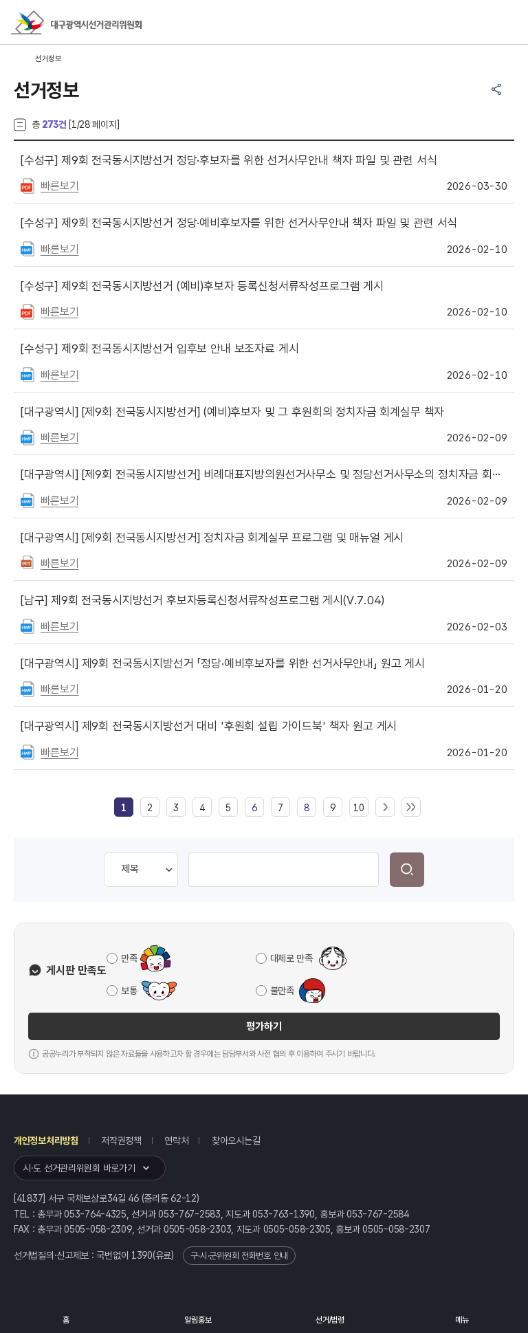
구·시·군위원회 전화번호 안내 (239, 1256)
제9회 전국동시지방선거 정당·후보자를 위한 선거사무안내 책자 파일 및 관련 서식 (229, 160)
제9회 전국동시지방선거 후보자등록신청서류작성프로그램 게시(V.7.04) (202, 600)
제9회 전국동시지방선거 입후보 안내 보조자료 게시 (159, 348)
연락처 (176, 1140)
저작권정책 (121, 1140)
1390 (142, 1255)
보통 (129, 990)
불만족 (282, 990)
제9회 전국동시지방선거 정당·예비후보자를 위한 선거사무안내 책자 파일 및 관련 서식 (239, 223)
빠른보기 (59, 185)
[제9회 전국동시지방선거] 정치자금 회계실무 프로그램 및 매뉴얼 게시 (212, 537)
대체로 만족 (291, 958)
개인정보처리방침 (46, 1140)
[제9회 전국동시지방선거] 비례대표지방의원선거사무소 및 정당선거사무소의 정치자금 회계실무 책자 (264, 474)
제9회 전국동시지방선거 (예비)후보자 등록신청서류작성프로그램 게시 (202, 286)
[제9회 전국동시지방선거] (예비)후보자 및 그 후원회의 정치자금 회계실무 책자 (232, 412)
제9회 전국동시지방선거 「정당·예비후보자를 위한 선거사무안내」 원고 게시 (223, 663)
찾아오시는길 (236, 1140)
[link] (123, 807)
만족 (129, 958)
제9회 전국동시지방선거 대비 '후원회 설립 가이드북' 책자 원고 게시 (209, 726)
